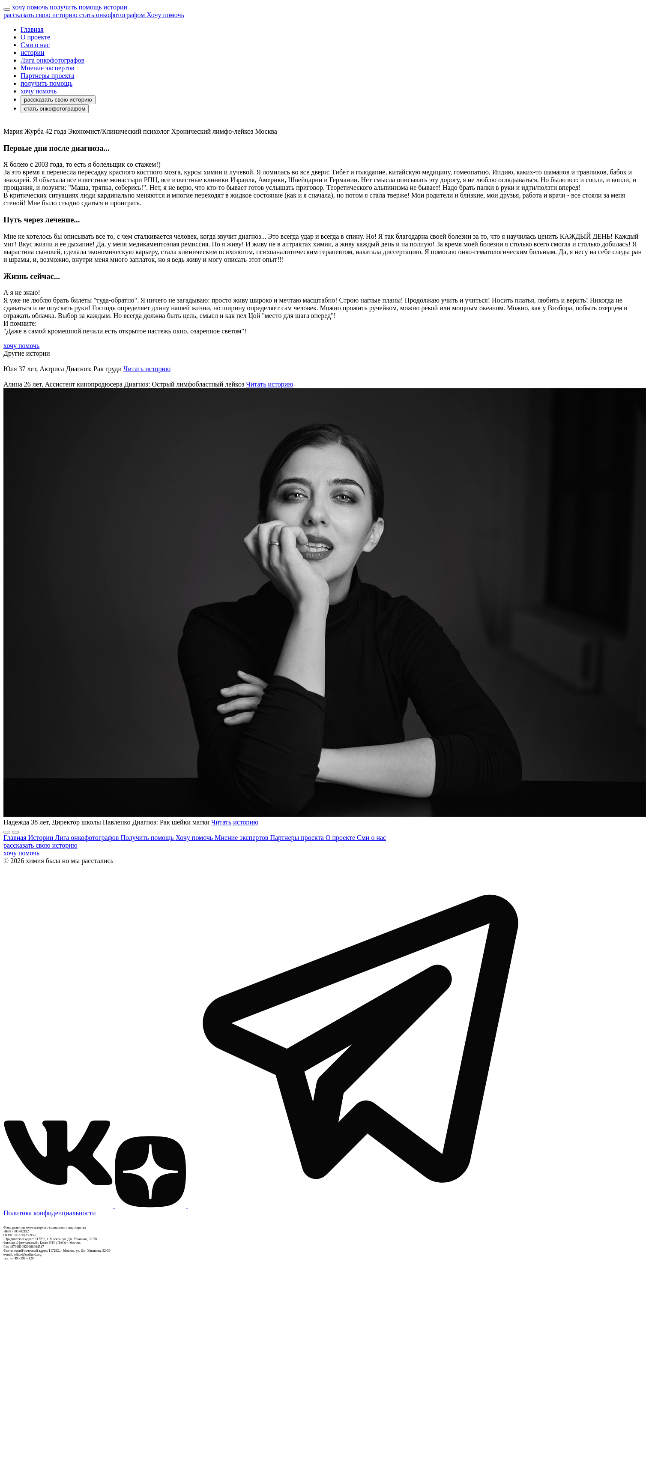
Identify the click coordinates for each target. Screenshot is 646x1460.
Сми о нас (35, 44)
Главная (32, 29)
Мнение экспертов (47, 68)
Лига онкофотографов (52, 60)
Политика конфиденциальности (49, 1213)
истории (33, 52)
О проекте (35, 37)
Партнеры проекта (48, 75)
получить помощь (46, 83)
